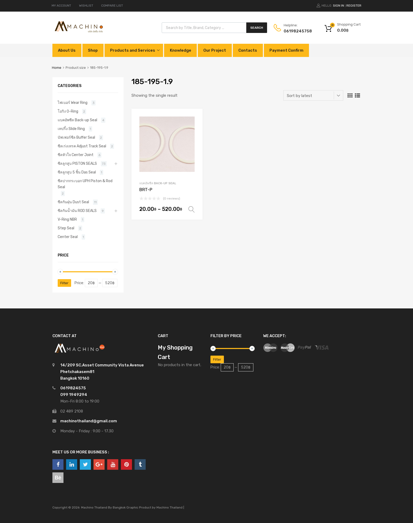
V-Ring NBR (67, 219)
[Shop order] (313, 95)
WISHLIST (86, 5)
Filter (64, 283)
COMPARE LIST (112, 5)
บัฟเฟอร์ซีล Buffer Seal (76, 137)
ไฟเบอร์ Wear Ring (72, 102)
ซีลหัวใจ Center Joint (76, 155)
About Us (67, 50)
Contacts (247, 50)
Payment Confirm (286, 50)
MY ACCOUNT (61, 5)
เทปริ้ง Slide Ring (71, 129)
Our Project (214, 50)
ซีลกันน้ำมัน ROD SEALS (77, 211)
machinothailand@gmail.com (88, 421)
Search (256, 28)
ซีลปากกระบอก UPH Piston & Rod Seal (85, 184)
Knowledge (180, 50)
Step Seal (66, 228)
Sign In (338, 5)
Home (56, 68)
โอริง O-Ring (68, 111)
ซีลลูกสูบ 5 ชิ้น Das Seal (77, 172)
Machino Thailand (169, 507)
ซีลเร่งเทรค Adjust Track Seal (82, 146)
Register (353, 5)
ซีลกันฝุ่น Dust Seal (73, 202)
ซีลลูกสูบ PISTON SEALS (77, 163)
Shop (93, 50)
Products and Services (132, 50)
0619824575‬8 (296, 31)
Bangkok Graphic (125, 507)
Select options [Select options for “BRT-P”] (191, 209)
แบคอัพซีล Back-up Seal (157, 183)
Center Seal (68, 237)
